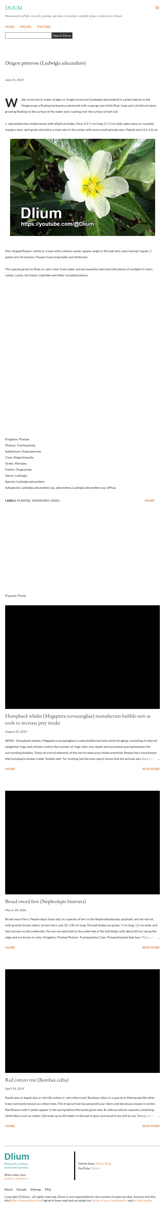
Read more (151, 769)
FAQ (48, 1189)
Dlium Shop (103, 1163)
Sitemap (35, 1189)
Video (55, 500)
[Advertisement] (82, 549)
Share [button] (150, 500)
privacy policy (143, 1200)
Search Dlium (62, 35)
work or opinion (15, 1178)
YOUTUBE (43, 26)
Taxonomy (40, 500)
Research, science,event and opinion (39, 1160)
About (8, 1189)
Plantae (24, 500)
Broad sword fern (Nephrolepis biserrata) (45, 901)
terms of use (100, 1200)
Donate (21, 1189)
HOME (9, 26)
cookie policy (118, 1200)
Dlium (13, 7)
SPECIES (25, 26)
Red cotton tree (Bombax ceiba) (37, 1079)
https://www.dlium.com (26, 1200)
